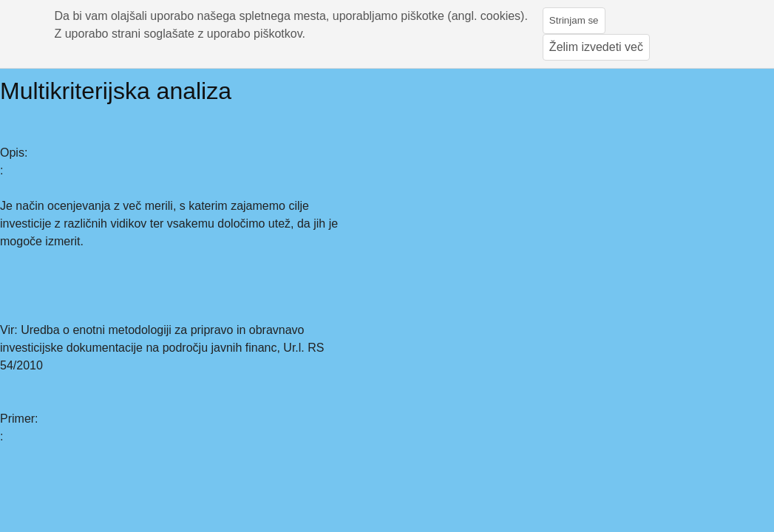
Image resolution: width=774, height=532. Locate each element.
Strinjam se (574, 20)
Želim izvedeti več (596, 47)
